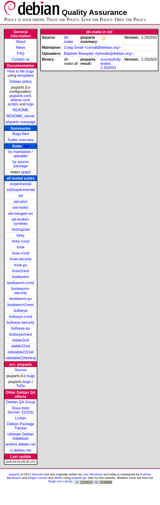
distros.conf (20, 100)
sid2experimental (21, 190)
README (20, 110)
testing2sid (21, 229)
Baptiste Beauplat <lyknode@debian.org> (98, 54)
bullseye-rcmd (20, 317)
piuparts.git (78, 478)
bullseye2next (20, 334)
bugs (31, 376)
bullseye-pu (20, 328)
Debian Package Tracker (20, 426)
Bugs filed (20, 134)
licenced (37, 474)
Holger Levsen (38, 478)
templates (25, 75)
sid (26, 146)
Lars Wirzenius (93, 474)
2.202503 (108, 68)
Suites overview (20, 140)
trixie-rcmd (20, 253)
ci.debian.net (20, 450)
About (20, 42)
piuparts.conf (20, 96)
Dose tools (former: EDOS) (21, 410)
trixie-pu (20, 265)
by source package (21, 164)
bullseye (21, 311)
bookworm (20, 277)
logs (30, 104)
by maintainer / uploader (20, 154)
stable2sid (20, 340)
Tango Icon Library (60, 481)
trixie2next (20, 271)
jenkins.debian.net (21, 444)
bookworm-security (20, 291)
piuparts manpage (20, 122)
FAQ (20, 54)
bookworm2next (20, 305)
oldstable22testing (21, 358)
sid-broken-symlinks (20, 221)
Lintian (20, 418)
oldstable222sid (21, 352)
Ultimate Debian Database (20, 436)
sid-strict (21, 202)
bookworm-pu (20, 299)
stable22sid (20, 346)
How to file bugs (20, 71)
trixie (20, 247)
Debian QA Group (20, 402)
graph (26, 172)
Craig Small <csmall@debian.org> (92, 47)
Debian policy (20, 82)
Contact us (20, 59)
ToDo (20, 386)
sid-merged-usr (20, 214)
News (20, 47)
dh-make (68, 39)
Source (21, 370)
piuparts (14, 474)
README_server (20, 116)
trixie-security (20, 259)
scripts (13, 104)
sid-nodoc (21, 207)
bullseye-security (21, 322)
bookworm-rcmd (20, 283)
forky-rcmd (21, 241)
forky (21, 235)
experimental (20, 184)
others (58, 478)
